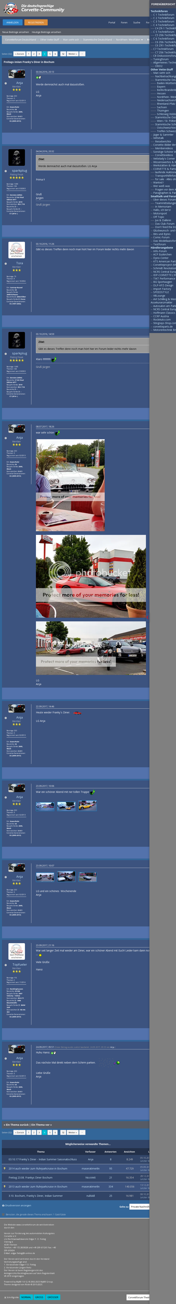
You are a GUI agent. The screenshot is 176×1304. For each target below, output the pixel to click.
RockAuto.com (162, 319)
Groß (39, 1297)
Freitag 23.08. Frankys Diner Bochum (30, 1177)
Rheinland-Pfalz (166, 103)
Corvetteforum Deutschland (20, 39)
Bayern (161, 86)
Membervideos (164, 148)
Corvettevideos (164, 155)
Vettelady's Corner (164, 158)
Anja (19, 83)
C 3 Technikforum (163, 21)
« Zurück (19, 53)
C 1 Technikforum (163, 14)
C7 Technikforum (163, 49)
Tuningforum (161, 59)
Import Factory (162, 289)
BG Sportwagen (162, 282)
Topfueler (19, 964)
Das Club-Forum (165, 223)
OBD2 (158, 66)
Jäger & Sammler (163, 134)
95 (110, 1168)
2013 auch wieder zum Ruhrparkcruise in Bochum (38, 1186)
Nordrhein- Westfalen (128, 39)
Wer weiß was (161, 186)
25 (110, 1195)
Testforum (159, 244)
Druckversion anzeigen (18, 1205)
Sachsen (162, 107)
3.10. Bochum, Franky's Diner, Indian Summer (36, 1195)
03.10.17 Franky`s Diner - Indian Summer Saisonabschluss (43, 1159)
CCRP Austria (161, 316)
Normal (26, 1297)
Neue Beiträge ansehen (15, 32)
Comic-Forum (161, 237)
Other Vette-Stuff (49, 39)
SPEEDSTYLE (161, 292)
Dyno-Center (160, 258)
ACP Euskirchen (162, 254)
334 (111, 1186)
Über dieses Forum (164, 199)
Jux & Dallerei (163, 220)
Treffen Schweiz (166, 131)
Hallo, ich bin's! (162, 210)
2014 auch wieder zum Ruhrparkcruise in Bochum (38, 1168)
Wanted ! (158, 182)
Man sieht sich (71, 39)
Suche (136, 22)
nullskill (91, 1195)
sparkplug (19, 170)
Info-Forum (160, 251)
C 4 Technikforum (163, 25)
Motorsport (160, 213)
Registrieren (36, 22)
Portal (112, 22)
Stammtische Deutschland (97, 39)
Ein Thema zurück (17, 1124)
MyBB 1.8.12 (21, 1281)
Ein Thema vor (40, 1124)
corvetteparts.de (163, 326)
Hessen (161, 93)
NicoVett (90, 1177)
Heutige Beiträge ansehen (46, 32)
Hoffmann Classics (164, 312)
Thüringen (163, 110)
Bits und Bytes (161, 234)
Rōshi (27, 1284)
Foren (124, 22)
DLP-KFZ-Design (163, 285)
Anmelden (12, 22)
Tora (19, 263)
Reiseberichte (163, 141)
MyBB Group (47, 1281)
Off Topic (158, 217)
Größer (52, 1297)
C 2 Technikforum (163, 18)
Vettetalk (158, 138)
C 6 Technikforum (163, 38)
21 (110, 1177)
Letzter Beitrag (147, 1161)
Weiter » (73, 53)
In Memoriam (163, 206)
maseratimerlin (91, 1168)
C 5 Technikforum (163, 31)
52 (63, 53)
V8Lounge (159, 295)
